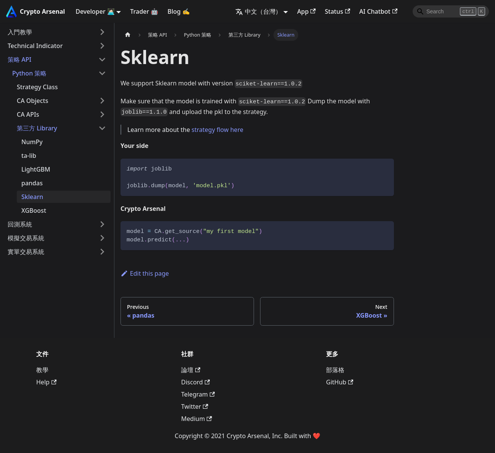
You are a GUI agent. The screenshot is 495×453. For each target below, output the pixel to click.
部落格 (335, 370)
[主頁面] (128, 35)
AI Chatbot (378, 11)
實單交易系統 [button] (26, 251)
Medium (196, 418)
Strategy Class (37, 87)
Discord (195, 382)
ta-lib (28, 155)
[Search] (451, 11)
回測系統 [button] (20, 224)
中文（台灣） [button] (258, 11)
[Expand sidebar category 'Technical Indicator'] (102, 46)
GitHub (339, 382)
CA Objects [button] (32, 100)
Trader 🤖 (144, 11)
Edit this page (145, 273)
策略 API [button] (19, 59)
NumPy (32, 142)
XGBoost (33, 210)
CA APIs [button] (28, 114)
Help (46, 382)
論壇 (190, 370)
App (306, 11)
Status (337, 11)
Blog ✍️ (178, 11)
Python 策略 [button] (29, 73)
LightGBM (35, 169)
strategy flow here (217, 129)
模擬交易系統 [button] (26, 238)
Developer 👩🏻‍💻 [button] (95, 11)
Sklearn (32, 197)
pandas (32, 183)
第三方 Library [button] (37, 128)
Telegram (198, 394)
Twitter (194, 406)
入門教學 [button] (20, 32)
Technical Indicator (35, 46)
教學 (42, 370)
